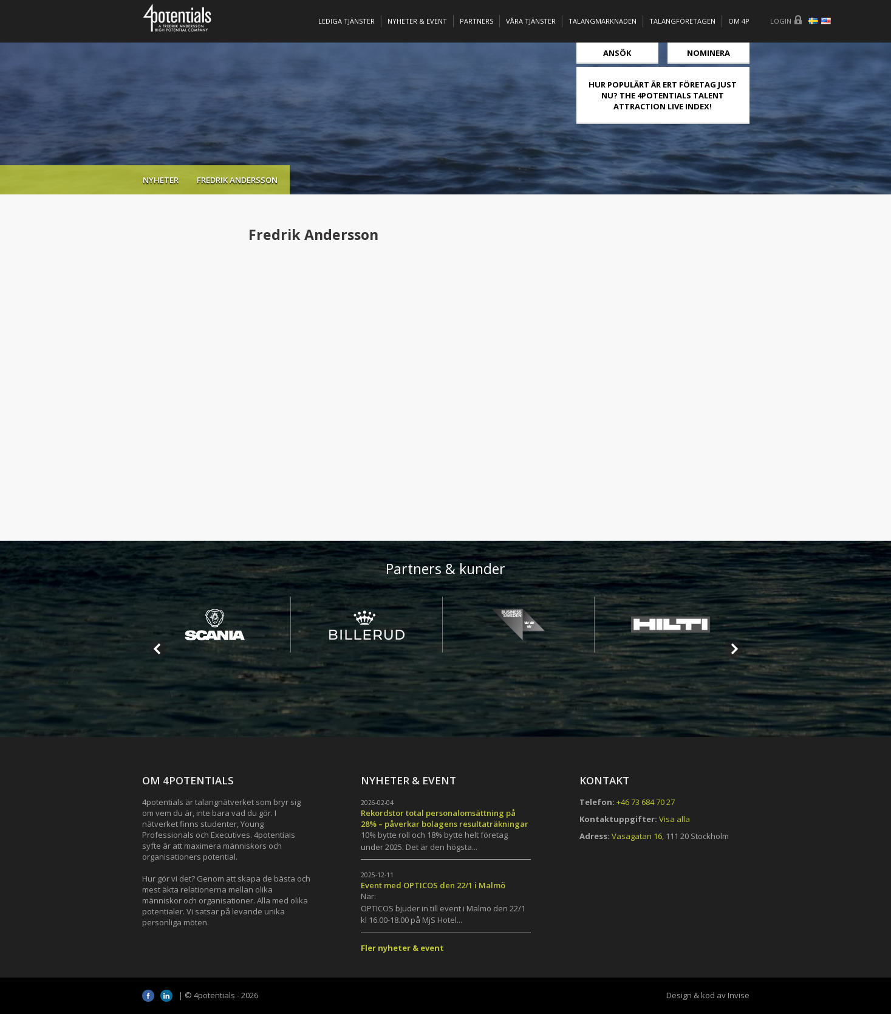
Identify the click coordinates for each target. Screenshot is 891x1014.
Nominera (708, 52)
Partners (476, 21)
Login (780, 21)
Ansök (617, 52)
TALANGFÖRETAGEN (682, 21)
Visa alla (674, 819)
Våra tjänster (531, 21)
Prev (158, 649)
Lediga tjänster (346, 21)
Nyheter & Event (417, 21)
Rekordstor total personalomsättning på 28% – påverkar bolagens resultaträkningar (444, 818)
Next (733, 649)
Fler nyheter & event (402, 947)
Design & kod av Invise (707, 995)
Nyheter (161, 179)
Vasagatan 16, (638, 836)
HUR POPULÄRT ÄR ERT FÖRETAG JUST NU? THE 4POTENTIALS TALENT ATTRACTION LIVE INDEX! (663, 95)
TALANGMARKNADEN (602, 21)
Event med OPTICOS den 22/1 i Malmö (433, 885)
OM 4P (738, 21)
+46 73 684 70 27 (645, 801)
